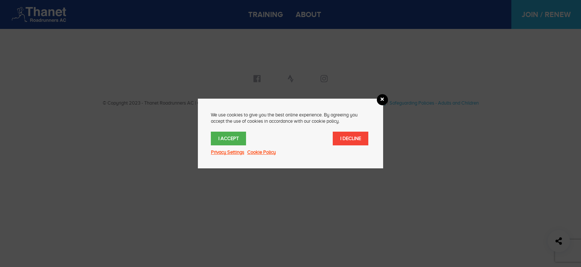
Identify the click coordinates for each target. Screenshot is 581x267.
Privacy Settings (227, 152)
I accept (228, 138)
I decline (350, 138)
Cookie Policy (261, 152)
